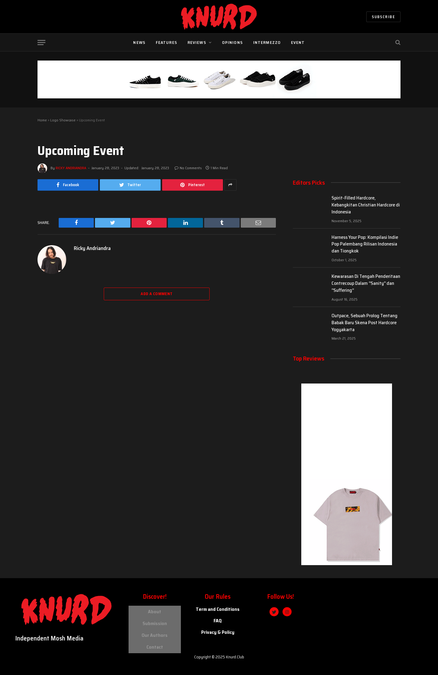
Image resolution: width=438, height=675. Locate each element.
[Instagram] (287, 611)
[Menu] (41, 42)
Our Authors (155, 631)
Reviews (197, 42)
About (154, 610)
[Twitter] (274, 611)
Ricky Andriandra (71, 168)
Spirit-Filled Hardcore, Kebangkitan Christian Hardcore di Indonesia (366, 205)
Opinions (232, 42)
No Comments (188, 168)
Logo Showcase (63, 120)
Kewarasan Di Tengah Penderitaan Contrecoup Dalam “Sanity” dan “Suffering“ (366, 283)
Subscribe (383, 17)
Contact (154, 641)
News (139, 42)
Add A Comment (156, 294)
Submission (154, 621)
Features (166, 42)
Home (42, 120)
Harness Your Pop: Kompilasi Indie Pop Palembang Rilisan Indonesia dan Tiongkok (365, 244)
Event (298, 42)
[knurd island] (370, 623)
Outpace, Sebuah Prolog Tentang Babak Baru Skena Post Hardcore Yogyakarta (364, 322)
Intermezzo (267, 42)
